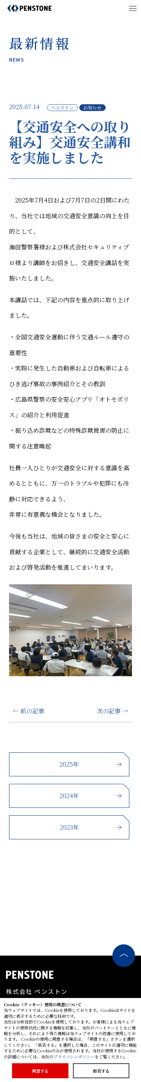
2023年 (69, 827)
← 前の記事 (28, 711)
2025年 (69, 764)
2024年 (69, 795)
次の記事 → (112, 711)
